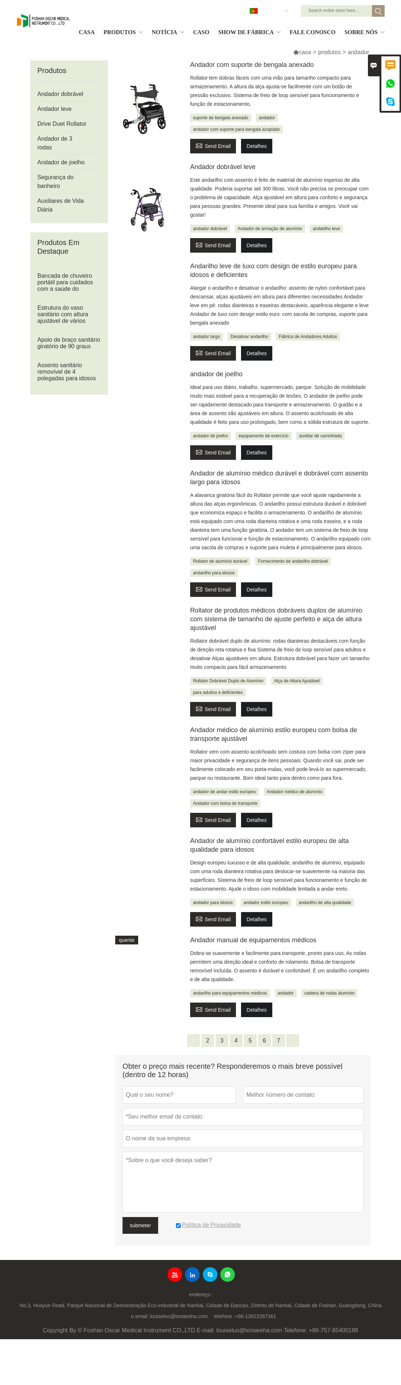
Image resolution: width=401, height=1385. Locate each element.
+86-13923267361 (255, 1316)
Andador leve (54, 109)
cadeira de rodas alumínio (329, 993)
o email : (140, 1316)
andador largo (206, 336)
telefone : (224, 1316)
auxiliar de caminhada (320, 435)
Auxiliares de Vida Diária (60, 205)
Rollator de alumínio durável (220, 561)
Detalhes (256, 146)
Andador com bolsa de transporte (225, 803)
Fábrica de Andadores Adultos (308, 336)
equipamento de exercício (263, 435)
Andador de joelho (61, 162)
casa (305, 52)
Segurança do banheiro (55, 181)
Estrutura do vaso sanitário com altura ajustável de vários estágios (62, 317)
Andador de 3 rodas (54, 143)
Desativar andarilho (249, 336)
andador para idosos (213, 902)
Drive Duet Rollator (62, 124)
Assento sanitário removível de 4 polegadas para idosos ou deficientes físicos (66, 375)
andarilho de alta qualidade (325, 902)
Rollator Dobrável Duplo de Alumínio (228, 680)
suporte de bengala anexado (220, 117)
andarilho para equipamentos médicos (230, 993)
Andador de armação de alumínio (270, 228)
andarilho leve (326, 228)
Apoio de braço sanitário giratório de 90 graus (68, 343)
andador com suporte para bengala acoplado (236, 129)
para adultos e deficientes (218, 692)
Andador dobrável (60, 94)
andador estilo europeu (266, 902)
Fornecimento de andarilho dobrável (293, 561)
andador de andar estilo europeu (224, 791)
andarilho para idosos (214, 572)
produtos (329, 52)
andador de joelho (210, 435)
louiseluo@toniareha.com (179, 1316)
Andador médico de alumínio (294, 791)
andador (267, 117)
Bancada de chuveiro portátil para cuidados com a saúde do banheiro (65, 285)
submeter (140, 1225)
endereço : (201, 1294)
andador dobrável (210, 228)
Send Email (213, 145)
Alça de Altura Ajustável (297, 680)
